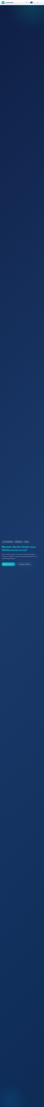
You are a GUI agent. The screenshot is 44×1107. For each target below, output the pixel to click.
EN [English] (28, 2)
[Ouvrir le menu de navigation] (41, 2)
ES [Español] (34, 2)
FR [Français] (26, 2)
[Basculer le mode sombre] (37, 2)
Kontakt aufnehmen (9, 564)
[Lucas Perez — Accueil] (7, 2)
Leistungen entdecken (24, 564)
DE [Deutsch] (31, 2)
